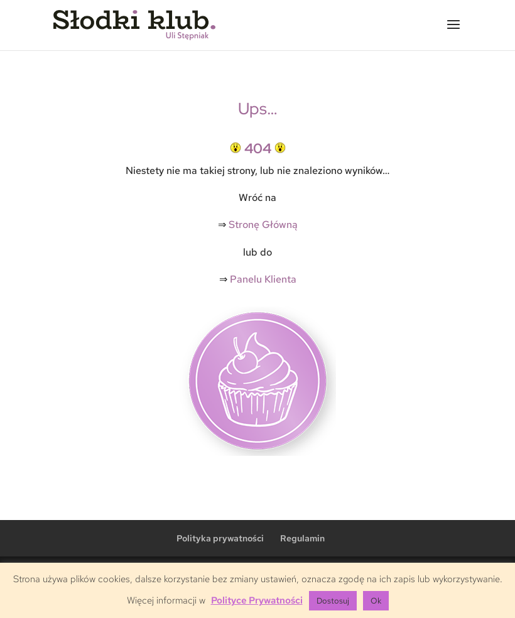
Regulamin (302, 538)
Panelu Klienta (263, 279)
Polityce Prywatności (257, 600)
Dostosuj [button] (333, 600)
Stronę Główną (263, 224)
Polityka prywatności (220, 538)
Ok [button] (376, 600)
